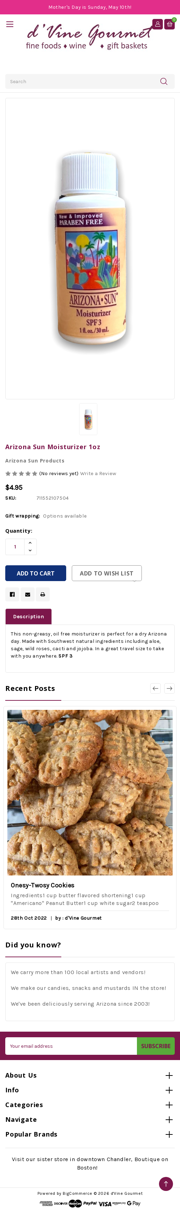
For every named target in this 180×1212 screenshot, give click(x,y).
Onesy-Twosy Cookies (43, 885)
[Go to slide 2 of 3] (169, 688)
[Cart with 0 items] (169, 24)
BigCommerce (77, 1193)
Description (28, 616)
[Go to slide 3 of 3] (155, 688)
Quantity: (18, 530)
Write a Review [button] (98, 473)
